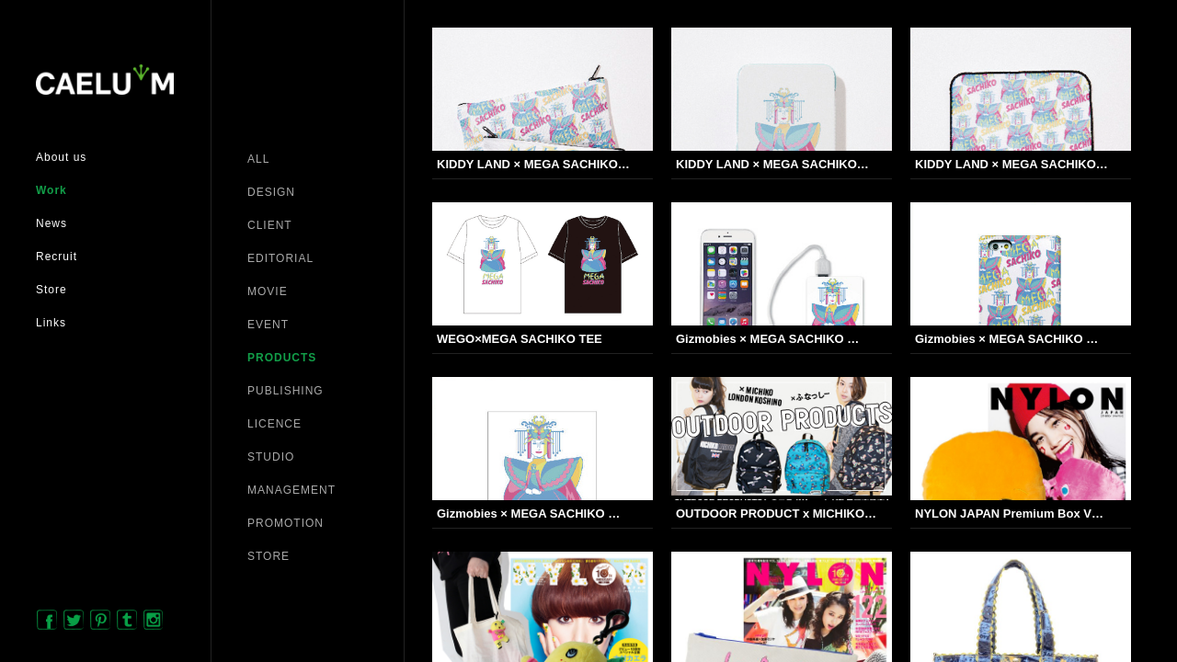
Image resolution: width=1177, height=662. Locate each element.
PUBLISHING (285, 390)
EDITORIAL (280, 258)
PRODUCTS (281, 357)
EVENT (268, 324)
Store (51, 289)
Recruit (56, 256)
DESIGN (271, 192)
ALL (258, 159)
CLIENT (269, 225)
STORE (268, 556)
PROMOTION (285, 523)
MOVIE (267, 291)
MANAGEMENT (291, 490)
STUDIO (270, 457)
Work (51, 190)
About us (61, 157)
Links (51, 322)
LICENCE (274, 423)
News (51, 223)
